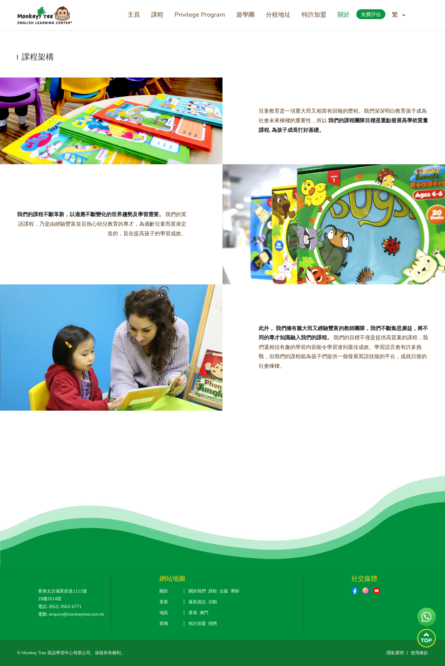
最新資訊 (197, 602)
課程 (157, 14)
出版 (223, 591)
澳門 (204, 613)
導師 (235, 591)
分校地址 (278, 14)
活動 (212, 602)
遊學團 (245, 14)
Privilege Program (200, 14)
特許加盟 (314, 14)
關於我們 (197, 591)
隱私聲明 (395, 653)
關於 (343, 14)
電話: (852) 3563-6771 (60, 606)
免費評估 (371, 14)
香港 (193, 613)
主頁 (134, 14)
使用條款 (419, 653)
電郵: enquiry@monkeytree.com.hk (71, 614)
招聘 (212, 623)
